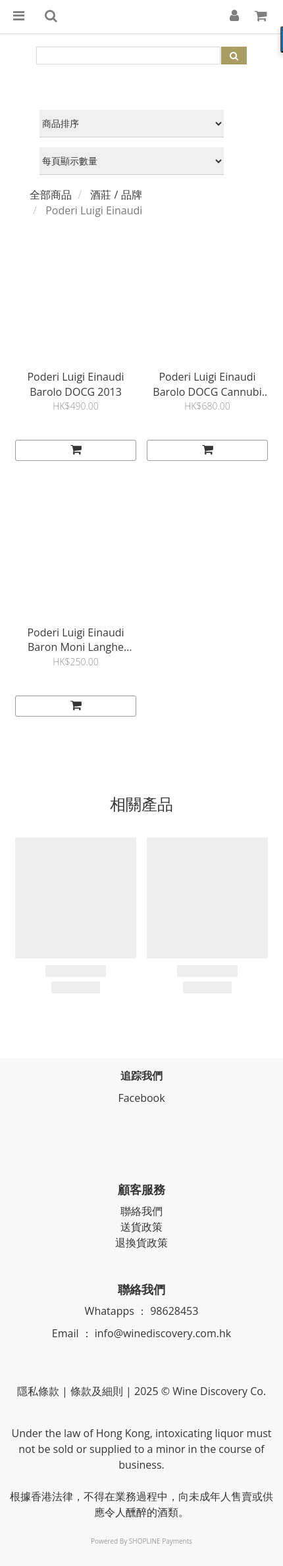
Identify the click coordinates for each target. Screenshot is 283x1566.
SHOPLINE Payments (160, 1541)
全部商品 (51, 194)
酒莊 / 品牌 (116, 194)
